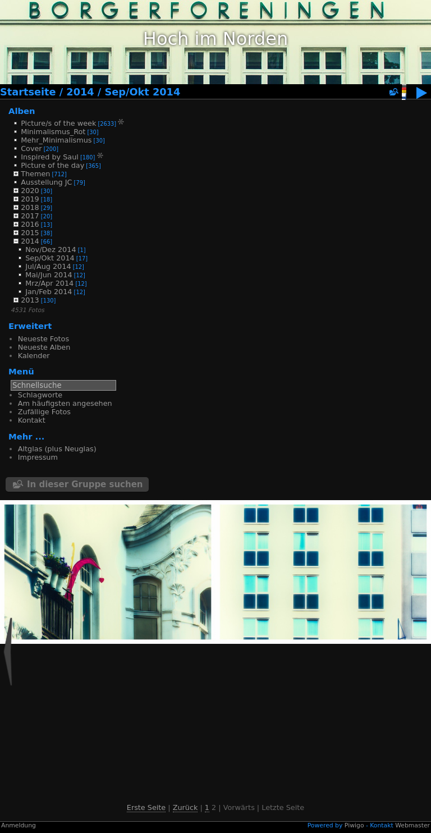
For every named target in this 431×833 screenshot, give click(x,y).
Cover (31, 148)
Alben (21, 111)
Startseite (28, 92)
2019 (30, 199)
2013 (30, 300)
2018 (30, 207)
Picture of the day (52, 165)
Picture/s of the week (58, 123)
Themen (35, 174)
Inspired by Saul (50, 157)
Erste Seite (146, 807)
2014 (80, 92)
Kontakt (31, 420)
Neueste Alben (44, 347)
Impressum (38, 457)
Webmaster (412, 825)
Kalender (34, 355)
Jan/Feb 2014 (48, 291)
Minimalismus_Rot (53, 131)
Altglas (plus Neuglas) (57, 449)
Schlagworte (40, 395)
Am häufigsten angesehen (65, 403)
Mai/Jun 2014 (48, 275)
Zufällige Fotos (44, 412)
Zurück (185, 807)
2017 (30, 216)
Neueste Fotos (43, 339)
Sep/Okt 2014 (142, 92)
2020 (30, 190)
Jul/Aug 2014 (48, 266)
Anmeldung (18, 825)
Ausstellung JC (46, 182)
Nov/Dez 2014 (50, 249)
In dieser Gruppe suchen (85, 484)
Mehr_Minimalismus (56, 140)
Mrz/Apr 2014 (49, 283)
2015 (30, 232)
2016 (30, 224)
